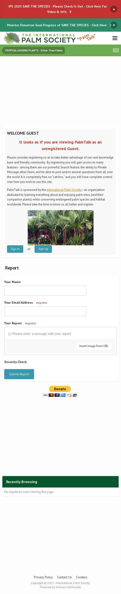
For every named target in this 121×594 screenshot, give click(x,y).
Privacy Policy (43, 577)
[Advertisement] (61, 91)
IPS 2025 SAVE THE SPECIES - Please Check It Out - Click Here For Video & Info (57, 9)
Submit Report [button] (19, 374)
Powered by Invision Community (60, 587)
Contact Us (64, 577)
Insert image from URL (93, 346)
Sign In (15, 249)
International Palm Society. (64, 190)
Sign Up (43, 249)
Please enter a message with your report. (39, 334)
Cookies (81, 577)
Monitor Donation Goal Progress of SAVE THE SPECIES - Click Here (57, 25)
